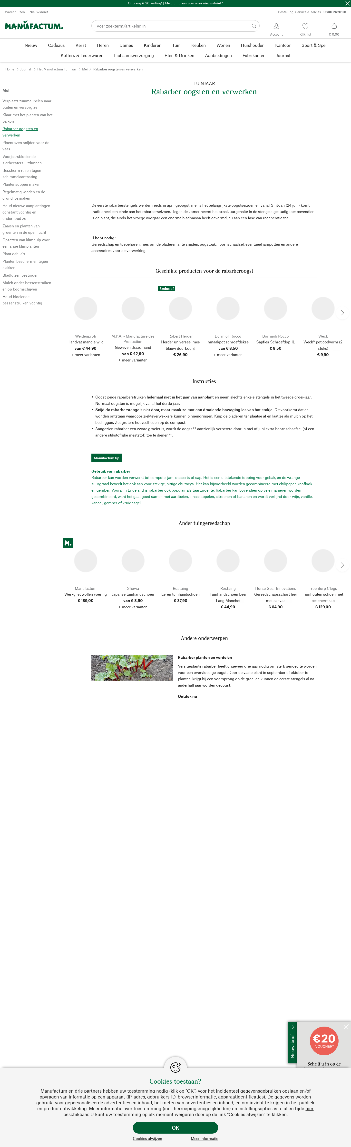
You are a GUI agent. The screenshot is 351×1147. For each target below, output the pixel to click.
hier (309, 1108)
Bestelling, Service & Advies (312, 12)
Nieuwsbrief (38, 12)
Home (9, 69)
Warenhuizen (15, 12)
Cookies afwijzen (147, 1138)
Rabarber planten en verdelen (205, 657)
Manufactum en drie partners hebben (79, 1091)
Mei (85, 69)
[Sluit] (347, 3)
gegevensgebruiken (260, 1091)
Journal (25, 69)
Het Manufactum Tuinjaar (56, 69)
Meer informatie (204, 1138)
